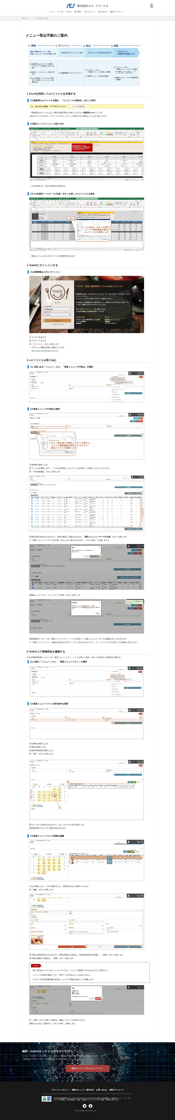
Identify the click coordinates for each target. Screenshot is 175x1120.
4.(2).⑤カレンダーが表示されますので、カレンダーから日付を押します (91, 642)
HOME (26, 18)
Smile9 (68, 12)
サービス (60, 12)
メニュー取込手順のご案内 (40, 18)
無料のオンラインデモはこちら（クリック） (87, 1068)
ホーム (52, 12)
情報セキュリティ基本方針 (83, 1090)
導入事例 (77, 12)
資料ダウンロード (116, 12)
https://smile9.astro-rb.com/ (47, 351)
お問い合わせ (103, 12)
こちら (91, 116)
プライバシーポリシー (60, 1090)
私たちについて (90, 12)
